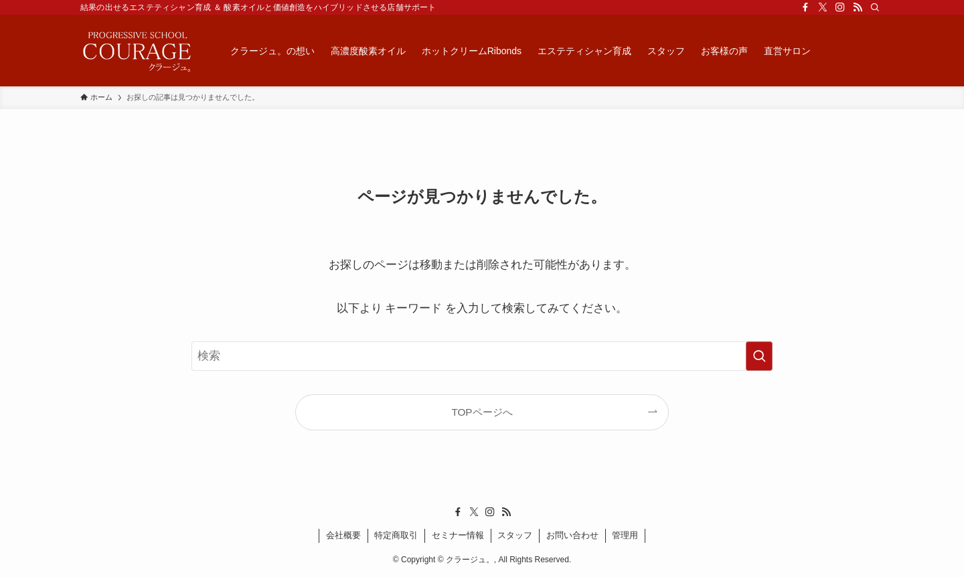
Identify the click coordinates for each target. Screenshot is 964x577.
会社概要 (343, 535)
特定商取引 (396, 535)
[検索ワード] (482, 356)
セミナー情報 (458, 535)
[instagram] (840, 7)
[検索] (875, 7)
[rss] (857, 7)
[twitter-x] (822, 7)
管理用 (625, 535)
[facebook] (805, 7)
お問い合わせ (572, 535)
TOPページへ (481, 412)
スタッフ (514, 535)
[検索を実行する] (759, 356)
